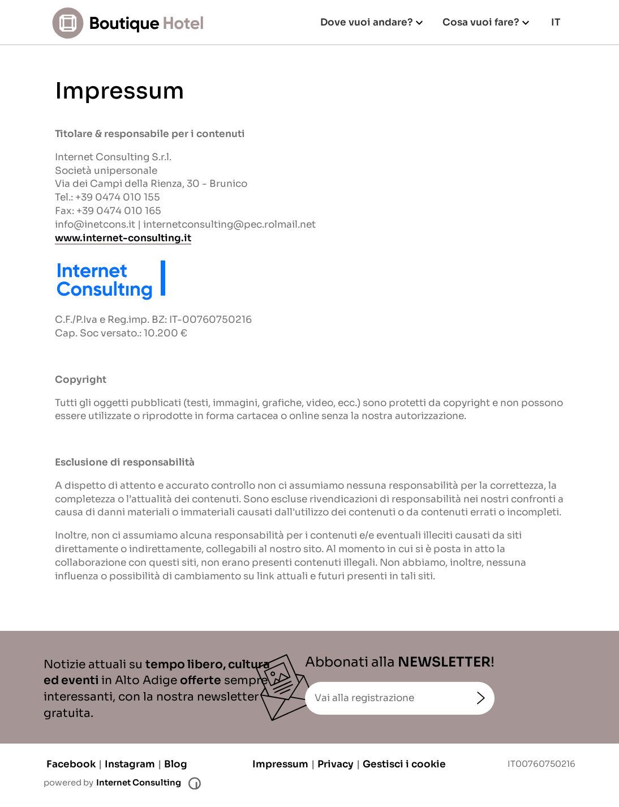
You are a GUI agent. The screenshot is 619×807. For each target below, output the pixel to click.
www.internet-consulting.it (123, 238)
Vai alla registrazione (364, 698)
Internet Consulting (138, 783)
